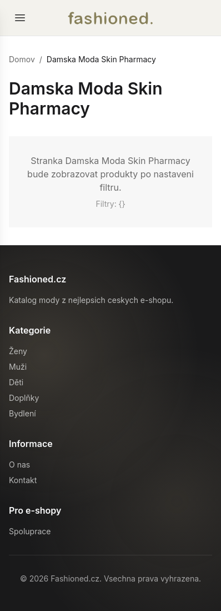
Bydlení (22, 413)
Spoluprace (30, 531)
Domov (22, 59)
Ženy (18, 351)
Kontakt (23, 480)
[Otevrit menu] (20, 18)
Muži (18, 366)
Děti (16, 382)
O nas (19, 464)
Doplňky (24, 398)
